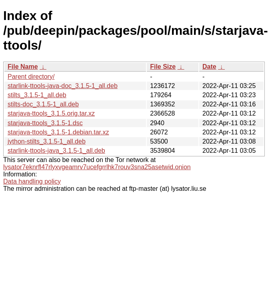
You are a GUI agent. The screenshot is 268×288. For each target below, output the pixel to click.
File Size (163, 66)
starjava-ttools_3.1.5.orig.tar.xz (51, 113)
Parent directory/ (31, 76)
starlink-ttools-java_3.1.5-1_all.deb (56, 150)
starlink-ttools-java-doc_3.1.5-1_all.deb (63, 85)
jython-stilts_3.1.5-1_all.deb (47, 141)
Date (209, 66)
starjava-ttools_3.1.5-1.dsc (45, 123)
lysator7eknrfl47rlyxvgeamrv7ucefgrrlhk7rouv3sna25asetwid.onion (97, 167)
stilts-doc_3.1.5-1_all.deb (43, 104)
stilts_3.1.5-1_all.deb (37, 95)
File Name (23, 66)
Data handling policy (32, 181)
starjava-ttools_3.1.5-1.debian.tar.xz (58, 132)
